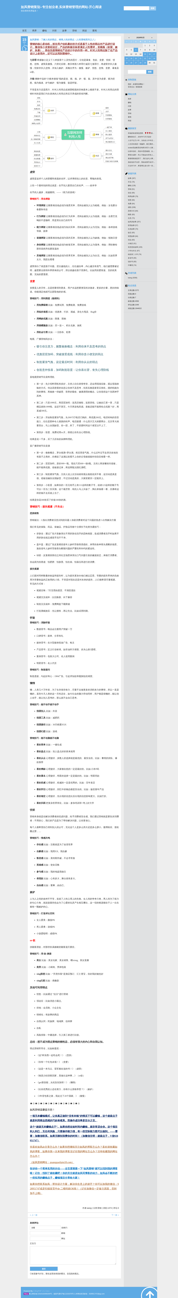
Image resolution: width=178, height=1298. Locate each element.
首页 (24, 30)
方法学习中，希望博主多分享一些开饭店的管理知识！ (148, 166)
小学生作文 (134, 251)
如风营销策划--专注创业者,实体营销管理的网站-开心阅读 (61, 7)
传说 (131, 240)
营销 (74, 30)
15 (145, 54)
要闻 (94, 30)
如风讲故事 (134, 222)
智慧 (131, 200)
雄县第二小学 (134, 254)
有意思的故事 (135, 247)
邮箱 (63, 1233)
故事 (64, 30)
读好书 (132, 262)
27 (136, 63)
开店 (131, 182)
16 (149, 54)
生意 (131, 218)
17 (154, 54)
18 (127, 58)
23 (149, 58)
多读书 (132, 258)
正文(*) (33, 1243)
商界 (34, 30)
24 (154, 58)
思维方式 (133, 211)
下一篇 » (115, 1215)
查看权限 (139, 87)
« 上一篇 (33, 1215)
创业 (131, 193)
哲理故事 (133, 225)
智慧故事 (133, 236)
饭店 (131, 233)
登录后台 (131, 87)
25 (127, 63)
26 (131, 63)
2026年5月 (140, 38)
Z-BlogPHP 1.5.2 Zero (41, 1291)
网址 (63, 1238)
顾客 (131, 214)
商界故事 (133, 196)
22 (145, 58)
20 (136, 58)
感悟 (132, 207)
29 (145, 63)
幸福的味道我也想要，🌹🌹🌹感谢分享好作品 (145, 133)
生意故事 (133, 229)
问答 (54, 30)
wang (132, 278)
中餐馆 (132, 265)
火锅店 (132, 243)
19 (131, 58)
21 (140, 58)
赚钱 (44, 30)
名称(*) (64, 1228)
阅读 (84, 30)
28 (140, 63)
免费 (131, 204)
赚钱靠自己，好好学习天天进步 (139, 137)
